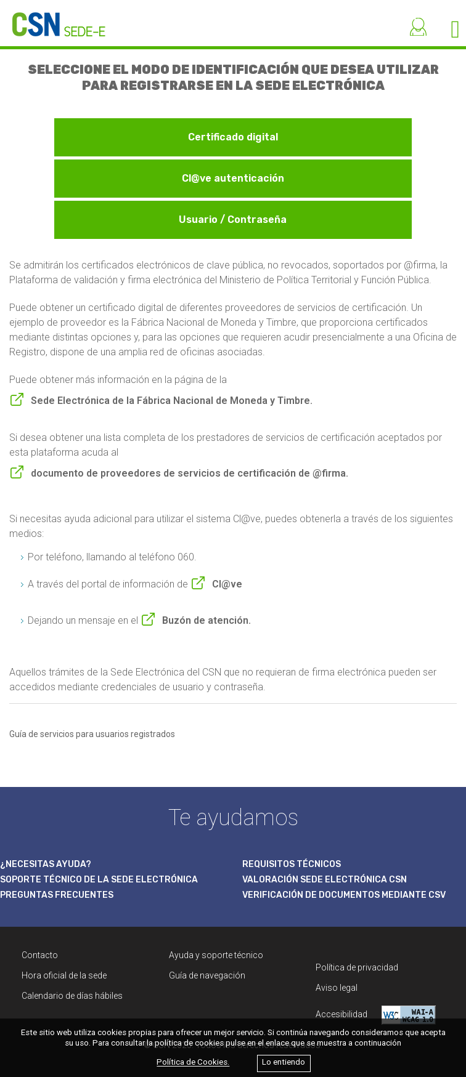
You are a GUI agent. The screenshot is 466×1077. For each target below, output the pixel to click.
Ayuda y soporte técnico (216, 955)
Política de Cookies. (193, 1062)
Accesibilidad (376, 1015)
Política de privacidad (357, 967)
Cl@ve (227, 584)
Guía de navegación (207, 975)
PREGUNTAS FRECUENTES (56, 895)
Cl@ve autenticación (233, 178)
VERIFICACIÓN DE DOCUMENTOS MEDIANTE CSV (344, 895)
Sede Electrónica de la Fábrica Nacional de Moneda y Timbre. (172, 400)
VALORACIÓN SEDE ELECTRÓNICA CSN (324, 879)
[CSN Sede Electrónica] (52, 18)
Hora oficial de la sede (64, 975)
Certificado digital (233, 137)
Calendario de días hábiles (72, 996)
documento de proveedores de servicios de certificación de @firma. (189, 473)
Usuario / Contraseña (233, 219)
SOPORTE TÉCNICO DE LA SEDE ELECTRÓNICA (99, 879)
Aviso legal (337, 988)
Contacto (40, 955)
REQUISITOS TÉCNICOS (291, 864)
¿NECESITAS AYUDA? (45, 864)
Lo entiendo (283, 1062)
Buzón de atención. (206, 620)
